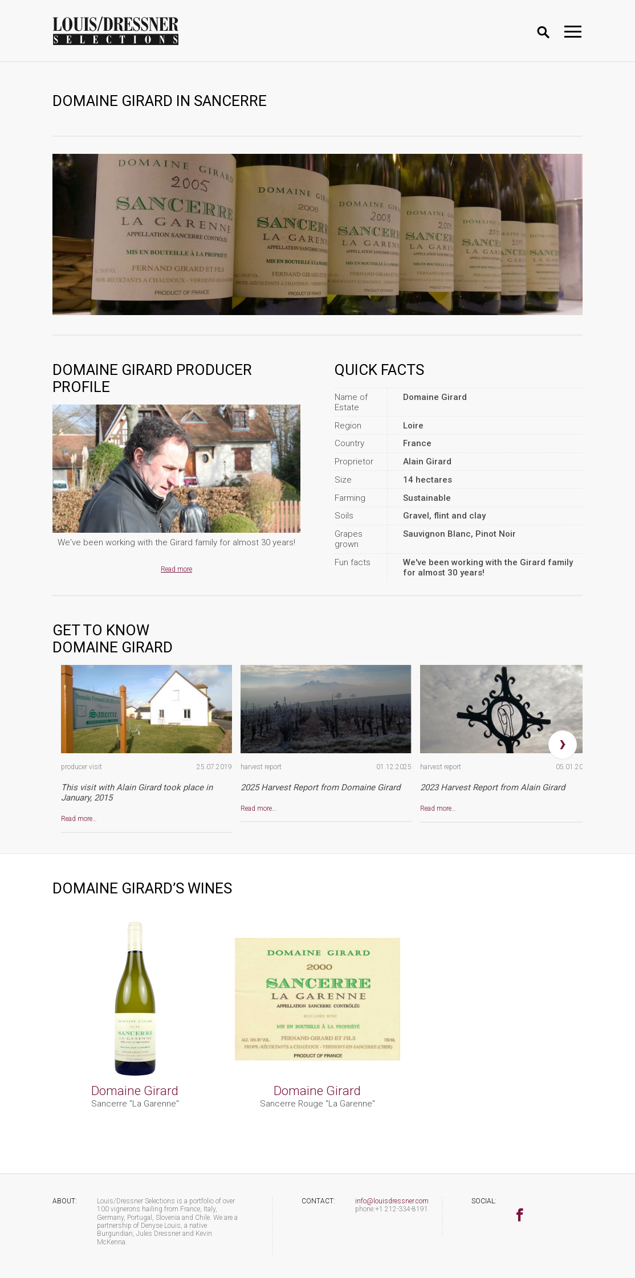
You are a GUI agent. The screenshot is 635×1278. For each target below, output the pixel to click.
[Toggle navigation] (573, 31)
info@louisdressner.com (392, 1201)
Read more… (79, 819)
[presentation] (562, 744)
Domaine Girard (134, 1090)
